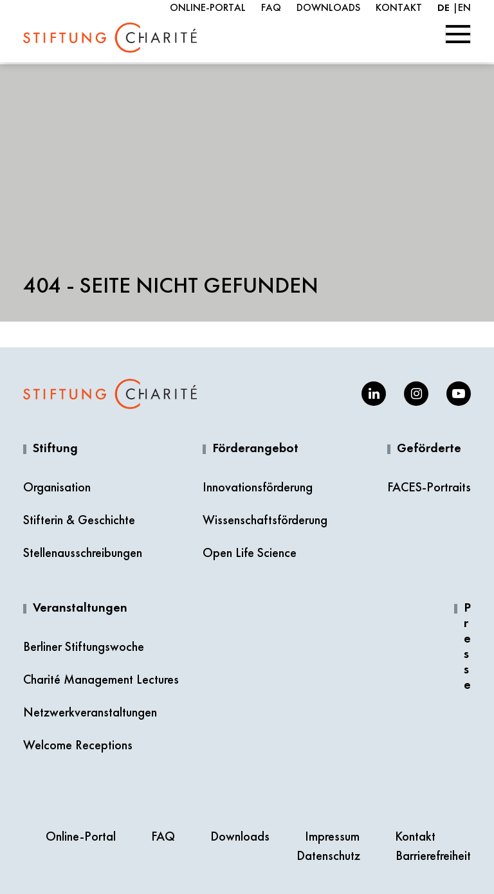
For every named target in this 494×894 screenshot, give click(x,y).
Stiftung (55, 448)
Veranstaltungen (80, 608)
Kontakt (399, 7)
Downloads (328, 7)
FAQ (271, 7)
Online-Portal (208, 7)
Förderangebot (255, 448)
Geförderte (429, 448)
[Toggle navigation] (458, 34)
